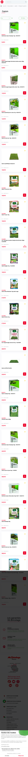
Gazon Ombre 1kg (5, 317)
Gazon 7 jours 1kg (5, 214)
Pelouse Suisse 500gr (6, 419)
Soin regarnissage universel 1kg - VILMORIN (11, 342)
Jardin (16, 6)
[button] (25, 23)
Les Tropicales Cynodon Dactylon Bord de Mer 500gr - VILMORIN (13, 241)
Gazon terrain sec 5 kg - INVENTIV (9, 547)
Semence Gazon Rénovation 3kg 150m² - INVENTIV (13, 495)
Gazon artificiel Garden (7, 368)
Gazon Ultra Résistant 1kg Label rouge (10, 291)
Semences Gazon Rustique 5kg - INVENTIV (11, 444)
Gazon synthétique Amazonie (8, 163)
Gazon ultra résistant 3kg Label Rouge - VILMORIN (13, 572)
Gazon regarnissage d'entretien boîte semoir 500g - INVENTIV (13, 62)
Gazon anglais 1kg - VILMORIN (8, 265)
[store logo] (2, 1)
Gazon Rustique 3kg (6, 521)
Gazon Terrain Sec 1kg (6, 189)
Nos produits (10, 6)
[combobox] (16, 1)
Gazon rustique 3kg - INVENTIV (8, 393)
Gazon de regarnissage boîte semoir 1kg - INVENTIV (13, 86)
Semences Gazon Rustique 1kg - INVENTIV (11, 35)
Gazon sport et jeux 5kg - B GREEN (9, 470)
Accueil (4, 6)
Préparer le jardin (22, 6)
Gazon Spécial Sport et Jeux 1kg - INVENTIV (11, 112)
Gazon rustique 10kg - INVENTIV (9, 598)
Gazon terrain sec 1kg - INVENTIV (9, 138)
